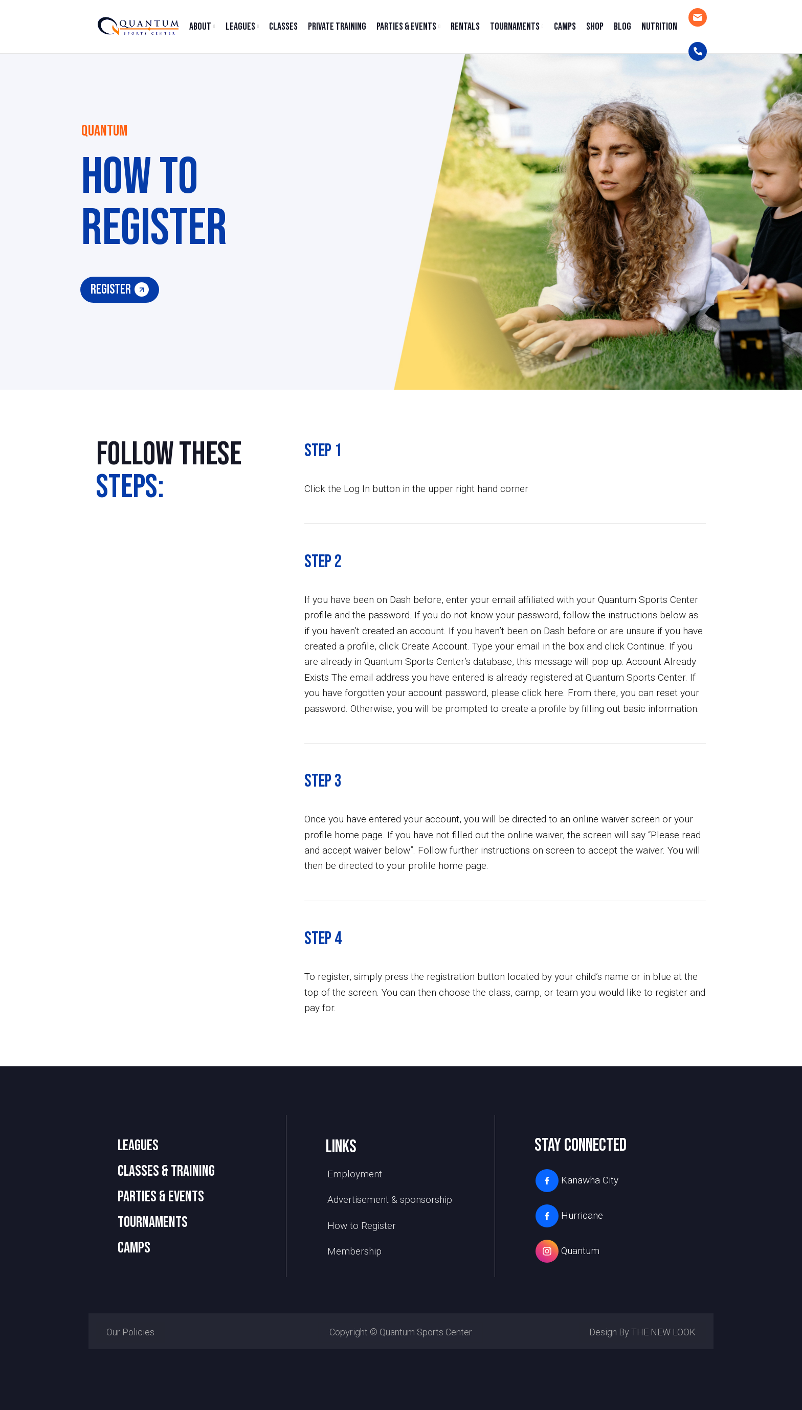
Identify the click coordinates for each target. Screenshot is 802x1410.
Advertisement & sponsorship (389, 1199)
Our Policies (130, 1332)
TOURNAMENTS (153, 1222)
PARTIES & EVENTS (161, 1197)
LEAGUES (138, 1145)
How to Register (361, 1226)
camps (134, 1248)
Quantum (566, 1251)
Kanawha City (576, 1180)
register (120, 290)
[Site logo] (137, 26)
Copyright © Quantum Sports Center (400, 1332)
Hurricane (568, 1215)
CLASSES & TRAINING (166, 1171)
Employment (354, 1174)
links (341, 1147)
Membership (354, 1251)
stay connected (580, 1145)
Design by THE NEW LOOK (642, 1332)
